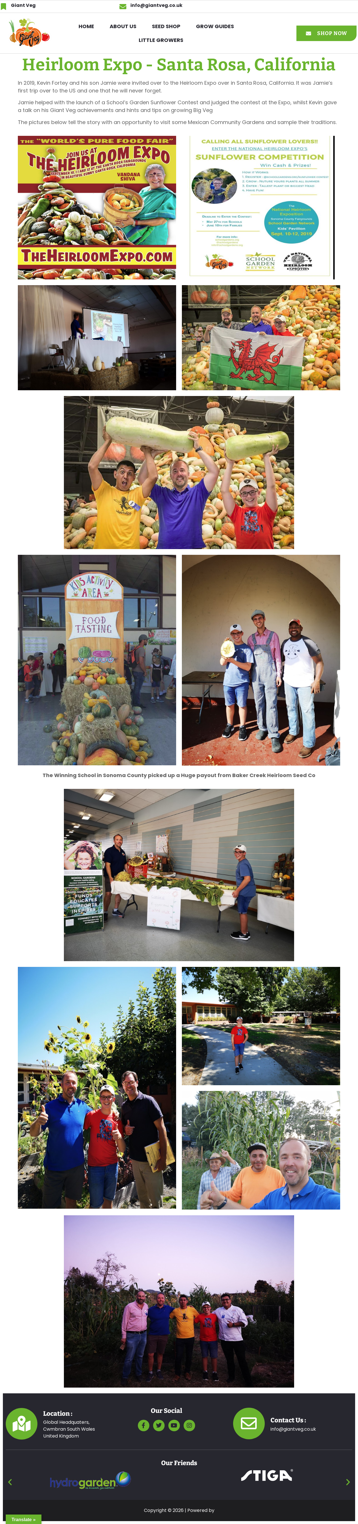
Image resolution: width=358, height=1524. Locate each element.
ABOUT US (123, 26)
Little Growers (161, 40)
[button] (216, 26)
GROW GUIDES (215, 26)
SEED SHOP (166, 26)
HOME (86, 26)
